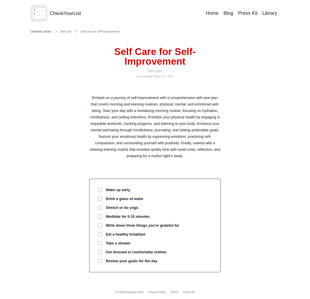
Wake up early (118, 190)
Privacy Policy (157, 292)
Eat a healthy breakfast (125, 234)
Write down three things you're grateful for (142, 225)
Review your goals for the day (131, 261)
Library (269, 13)
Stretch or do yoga (122, 208)
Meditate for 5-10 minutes (128, 217)
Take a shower (118, 243)
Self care (65, 31)
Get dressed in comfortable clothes (136, 252)
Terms (175, 292)
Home (212, 13)
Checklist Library (41, 31)
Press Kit (247, 13)
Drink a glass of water (124, 199)
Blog (228, 13)
